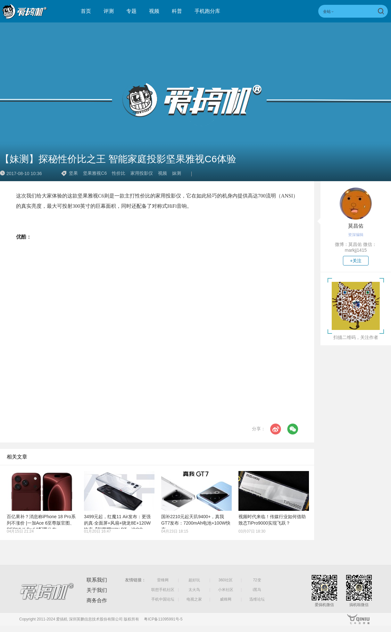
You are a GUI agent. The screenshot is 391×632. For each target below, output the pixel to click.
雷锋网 (163, 580)
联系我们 (97, 580)
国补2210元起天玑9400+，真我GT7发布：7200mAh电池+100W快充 (195, 523)
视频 (154, 11)
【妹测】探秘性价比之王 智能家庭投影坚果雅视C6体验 (118, 159)
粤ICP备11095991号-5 (163, 619)
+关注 (356, 260)
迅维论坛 (257, 599)
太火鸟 (194, 589)
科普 (177, 11)
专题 (131, 11)
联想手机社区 (162, 589)
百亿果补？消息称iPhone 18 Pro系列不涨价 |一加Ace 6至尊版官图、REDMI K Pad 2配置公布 (41, 523)
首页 (86, 11)
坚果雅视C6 (95, 173)
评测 (109, 11)
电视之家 (194, 599)
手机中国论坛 (162, 599)
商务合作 (97, 600)
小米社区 (225, 589)
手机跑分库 (207, 11)
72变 (257, 580)
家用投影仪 (141, 173)
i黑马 (257, 589)
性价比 (118, 173)
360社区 (226, 580)
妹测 (176, 173)
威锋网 (225, 599)
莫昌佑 (355, 226)
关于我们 (97, 590)
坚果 (73, 173)
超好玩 (194, 580)
